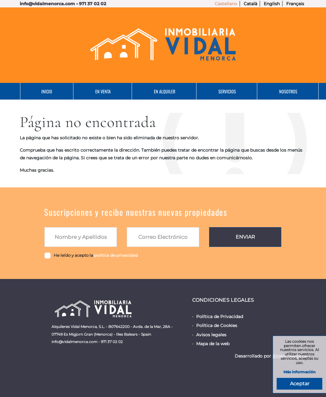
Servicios (227, 91)
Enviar (245, 237)
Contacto (169, 108)
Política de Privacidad (219, 316)
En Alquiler (164, 91)
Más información (299, 372)
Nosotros (288, 91)
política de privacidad (116, 255)
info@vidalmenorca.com (47, 3)
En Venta (103, 91)
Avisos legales (211, 335)
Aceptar (299, 384)
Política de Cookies (216, 325)
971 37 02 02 (92, 3)
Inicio (46, 91)
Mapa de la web (212, 343)
